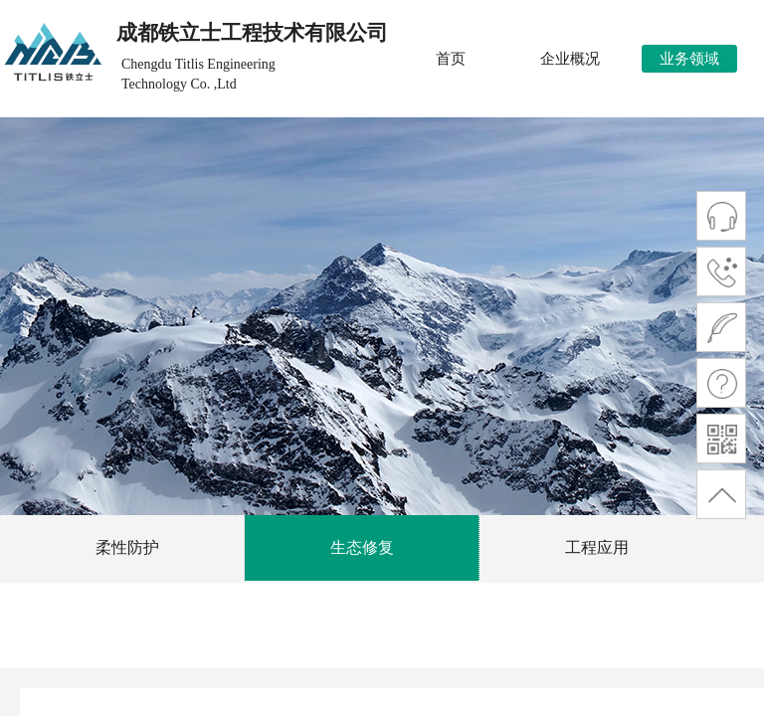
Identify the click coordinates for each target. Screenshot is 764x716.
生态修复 (362, 547)
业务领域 (689, 59)
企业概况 (570, 59)
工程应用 (597, 547)
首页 (451, 59)
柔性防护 (127, 547)
